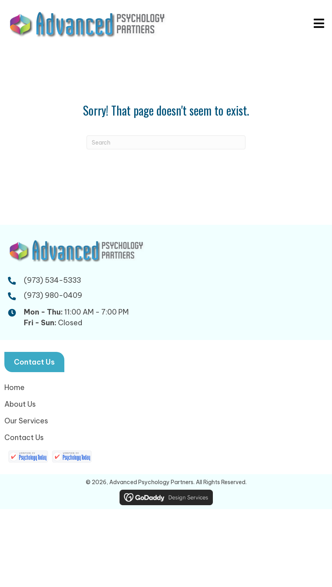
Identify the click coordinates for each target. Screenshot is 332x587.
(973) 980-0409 (53, 295)
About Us (20, 404)
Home (14, 387)
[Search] (166, 142)
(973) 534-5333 (52, 280)
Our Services (26, 420)
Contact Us (24, 437)
